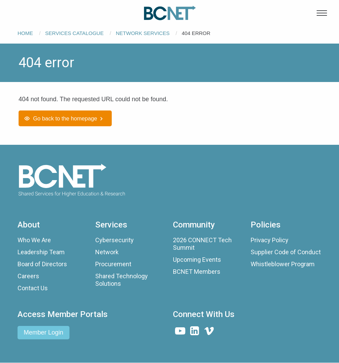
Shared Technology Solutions (121, 279)
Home (25, 33)
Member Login (43, 332)
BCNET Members (196, 271)
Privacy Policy (269, 240)
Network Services (143, 33)
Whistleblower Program (283, 264)
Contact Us (33, 288)
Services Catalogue (74, 33)
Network (107, 252)
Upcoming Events (197, 259)
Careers (28, 276)
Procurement (113, 264)
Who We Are (34, 240)
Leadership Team (41, 252)
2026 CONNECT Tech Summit (202, 243)
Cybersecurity (114, 240)
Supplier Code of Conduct (286, 252)
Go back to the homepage (65, 118)
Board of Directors (42, 264)
